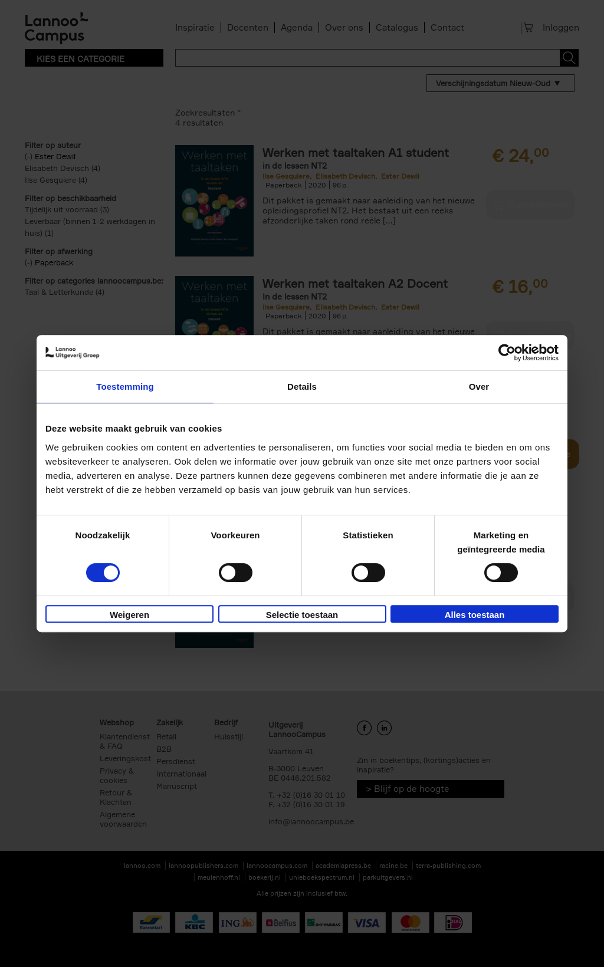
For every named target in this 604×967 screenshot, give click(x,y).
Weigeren (129, 615)
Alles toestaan (475, 615)
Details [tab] (302, 386)
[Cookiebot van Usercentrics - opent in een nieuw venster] (507, 352)
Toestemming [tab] (125, 386)
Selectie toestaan (302, 615)
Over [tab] (479, 386)
